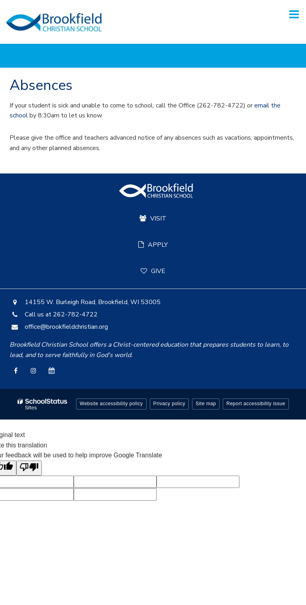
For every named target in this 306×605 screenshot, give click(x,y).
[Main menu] (294, 14)
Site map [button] (206, 403)
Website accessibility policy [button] (111, 403)
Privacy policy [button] (169, 403)
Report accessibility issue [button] (255, 403)
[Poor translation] (29, 468)
